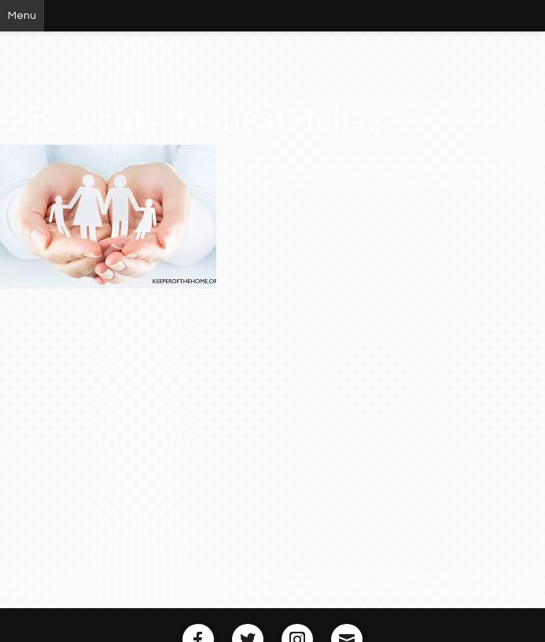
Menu (22, 15)
